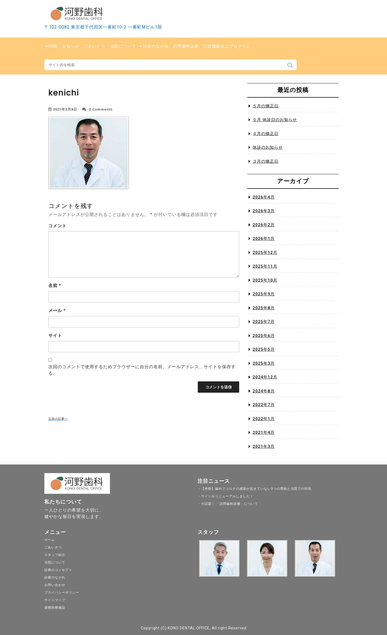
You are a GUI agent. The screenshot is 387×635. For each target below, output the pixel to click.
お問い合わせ (54, 585)
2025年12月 (265, 252)
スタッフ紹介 (54, 555)
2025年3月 (264, 363)
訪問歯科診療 (186, 46)
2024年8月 (264, 391)
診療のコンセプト (58, 570)
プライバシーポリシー (61, 592)
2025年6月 (264, 335)
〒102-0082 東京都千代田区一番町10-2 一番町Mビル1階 (103, 27)
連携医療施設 (54, 607)
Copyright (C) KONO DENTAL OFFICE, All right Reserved (193, 628)
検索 (290, 66)
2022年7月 (264, 404)
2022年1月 (264, 418)
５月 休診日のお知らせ (275, 119)
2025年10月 (265, 280)
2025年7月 (264, 321)
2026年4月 (264, 197)
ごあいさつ (94, 46)
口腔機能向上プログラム (226, 46)
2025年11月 (265, 266)
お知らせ (70, 46)
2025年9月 (264, 294)
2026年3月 (264, 210)
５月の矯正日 (265, 106)
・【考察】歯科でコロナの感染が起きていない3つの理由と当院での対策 (254, 489)
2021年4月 (264, 432)
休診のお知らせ (268, 147)
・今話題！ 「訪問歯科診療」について (228, 504)
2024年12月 (265, 377)
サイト (55, 335)
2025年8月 (264, 308)
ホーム (49, 540)
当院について (123, 46)
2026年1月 (264, 238)
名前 (54, 285)
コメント (57, 225)
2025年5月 (264, 349)
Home (52, 46)
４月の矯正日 (265, 133)
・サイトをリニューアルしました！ (225, 496)
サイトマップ (54, 600)
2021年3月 (264, 446)
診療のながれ (156, 46)
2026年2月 (264, 224)
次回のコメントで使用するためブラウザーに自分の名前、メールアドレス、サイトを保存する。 (142, 370)
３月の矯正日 (265, 161)
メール (57, 310)
